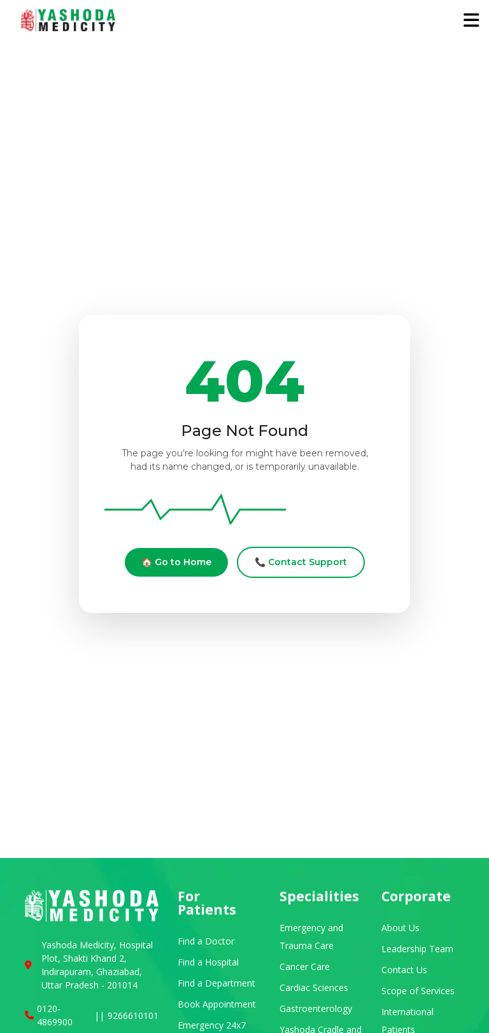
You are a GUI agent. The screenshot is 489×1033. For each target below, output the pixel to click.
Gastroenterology (316, 1008)
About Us (400, 928)
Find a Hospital (208, 962)
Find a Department (216, 983)
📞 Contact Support (301, 562)
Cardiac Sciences (314, 987)
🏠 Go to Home (176, 562)
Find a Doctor (206, 941)
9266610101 (133, 1015)
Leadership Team (417, 949)
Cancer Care (305, 966)
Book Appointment (217, 1004)
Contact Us (404, 970)
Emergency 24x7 (212, 1025)
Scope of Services (418, 991)
